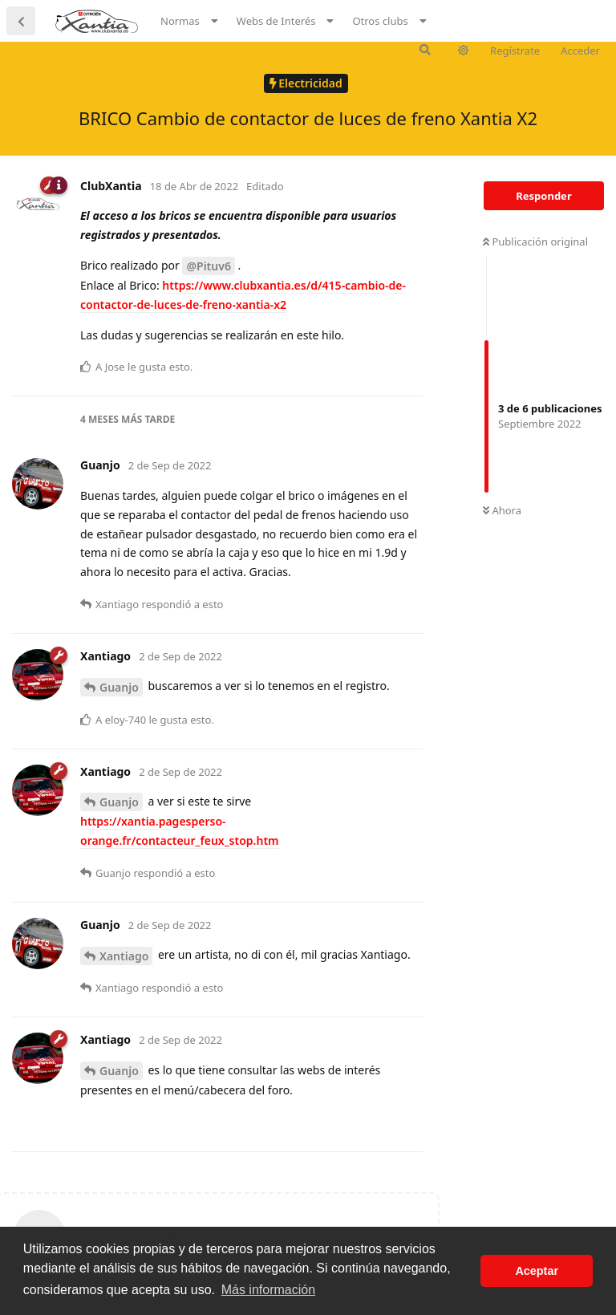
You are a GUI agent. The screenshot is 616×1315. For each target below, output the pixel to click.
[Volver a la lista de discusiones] (20, 20)
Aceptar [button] (536, 1270)
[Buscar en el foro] (425, 49)
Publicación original (535, 241)
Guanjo (119, 687)
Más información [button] (268, 1290)
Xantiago (123, 956)
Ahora (502, 510)
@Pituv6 (208, 266)
